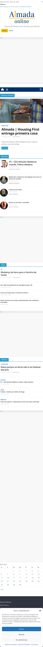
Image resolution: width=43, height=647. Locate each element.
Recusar (21, 634)
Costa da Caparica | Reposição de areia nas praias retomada (19, 402)
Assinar (4, 30)
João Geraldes (13, 194)
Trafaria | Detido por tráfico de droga (12, 392)
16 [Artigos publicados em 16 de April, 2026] (20, 578)
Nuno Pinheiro (13, 207)
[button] (40, 611)
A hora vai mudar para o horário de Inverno (14, 293)
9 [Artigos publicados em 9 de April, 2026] (19, 574)
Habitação (4, 125)
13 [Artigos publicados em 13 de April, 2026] (2, 578)
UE (1, 269)
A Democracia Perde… (16, 190)
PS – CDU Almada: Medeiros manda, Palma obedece (23, 163)
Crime (2, 390)
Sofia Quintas (16, 136)
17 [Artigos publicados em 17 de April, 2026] (26, 578)
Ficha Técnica (34, 644)
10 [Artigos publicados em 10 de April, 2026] (26, 574)
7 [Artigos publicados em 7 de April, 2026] (7, 574)
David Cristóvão (14, 169)
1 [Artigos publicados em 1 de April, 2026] (13, 571)
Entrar (11, 30)
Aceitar (21, 629)
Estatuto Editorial (5, 602)
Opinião (4, 156)
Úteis (3, 265)
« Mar (2, 590)
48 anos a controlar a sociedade (19, 202)
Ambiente (3, 400)
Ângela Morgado (14, 183)
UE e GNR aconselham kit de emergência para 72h (16, 285)
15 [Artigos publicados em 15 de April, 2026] (14, 578)
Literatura (4, 364)
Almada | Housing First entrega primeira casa (20, 131)
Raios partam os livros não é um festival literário (15, 7)
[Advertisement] (21, 61)
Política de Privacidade (11, 644)
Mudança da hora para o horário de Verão (18, 273)
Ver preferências (21, 640)
